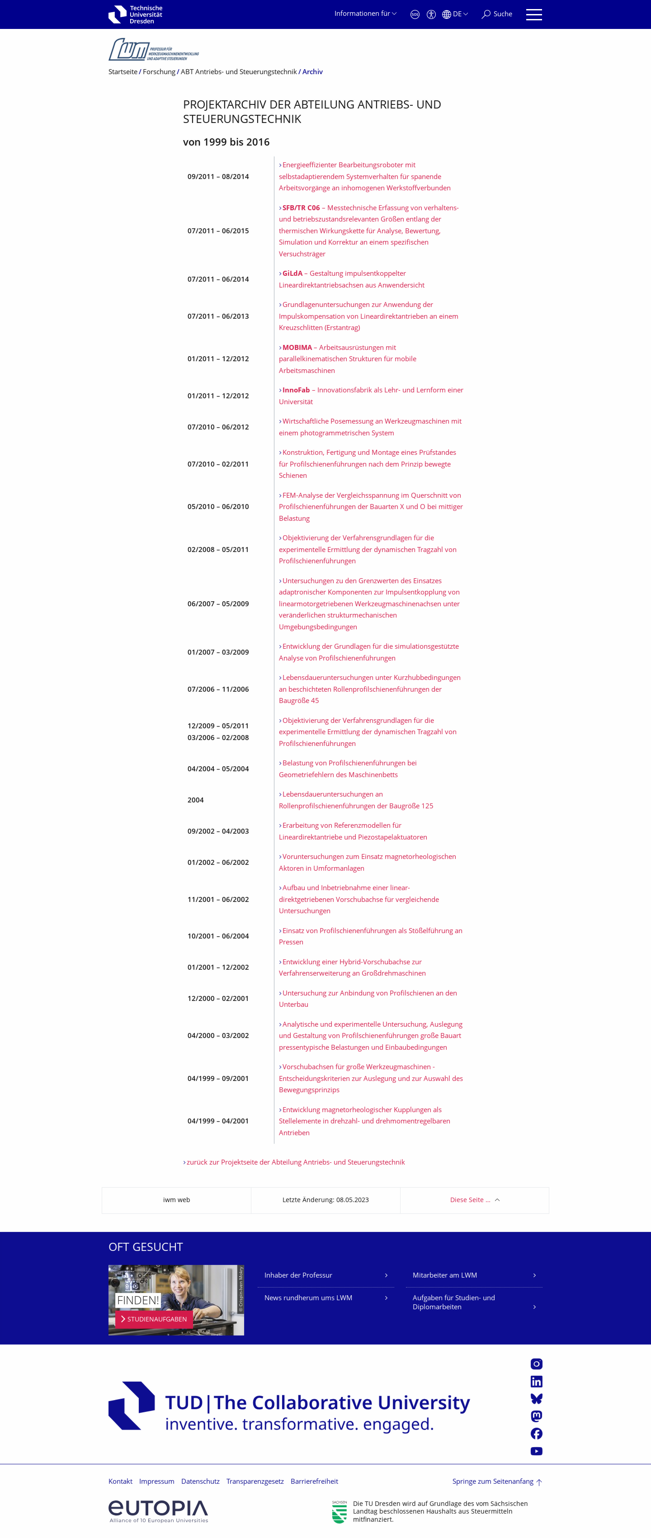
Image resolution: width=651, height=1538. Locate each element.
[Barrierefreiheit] (431, 14)
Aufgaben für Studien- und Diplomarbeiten (454, 1303)
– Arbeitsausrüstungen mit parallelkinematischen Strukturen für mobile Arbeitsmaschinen (347, 360)
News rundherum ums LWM (308, 1298)
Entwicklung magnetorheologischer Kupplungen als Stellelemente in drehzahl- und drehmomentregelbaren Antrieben (364, 1122)
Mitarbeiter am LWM (445, 1276)
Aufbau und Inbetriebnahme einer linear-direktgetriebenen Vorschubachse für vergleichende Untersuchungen (359, 900)
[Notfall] (415, 14)
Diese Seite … (470, 1200)
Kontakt (120, 1482)
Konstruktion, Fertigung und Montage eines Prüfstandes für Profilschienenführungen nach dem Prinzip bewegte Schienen (367, 465)
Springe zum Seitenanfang (493, 1482)
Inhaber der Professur (298, 1276)
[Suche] (496, 14)
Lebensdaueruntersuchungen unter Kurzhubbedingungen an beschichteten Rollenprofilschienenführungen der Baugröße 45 (370, 690)
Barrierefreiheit (314, 1482)
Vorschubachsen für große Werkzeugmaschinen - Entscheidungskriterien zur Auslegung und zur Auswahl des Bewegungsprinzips (371, 1079)
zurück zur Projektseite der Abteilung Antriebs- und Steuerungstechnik (296, 1163)
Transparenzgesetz (255, 1482)
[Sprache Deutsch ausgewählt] (455, 14)
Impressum (157, 1482)
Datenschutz (200, 1482)
